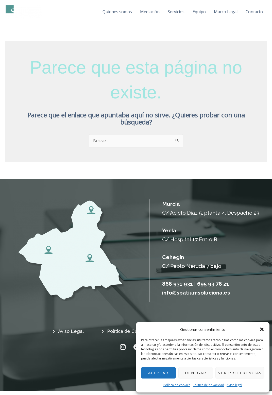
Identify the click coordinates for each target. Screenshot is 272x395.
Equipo (195, 13)
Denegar (195, 372)
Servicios (170, 13)
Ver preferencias (240, 372)
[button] (261, 329)
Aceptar (158, 372)
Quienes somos (108, 13)
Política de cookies (176, 385)
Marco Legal (223, 13)
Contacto (254, 13)
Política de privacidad (208, 385)
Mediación (142, 13)
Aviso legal (234, 385)
